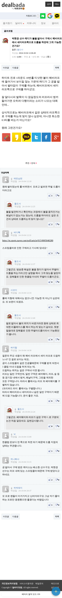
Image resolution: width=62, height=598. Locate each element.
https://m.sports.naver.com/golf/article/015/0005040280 (27, 235)
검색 (48, 3)
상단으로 (55, 582)
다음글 (15, 68)
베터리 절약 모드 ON (31, 589)
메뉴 (56, 3)
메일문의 (39, 578)
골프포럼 (8, 31)
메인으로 (55, 578)
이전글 (6, 68)
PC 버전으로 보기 (31, 595)
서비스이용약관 (26, 578)
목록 (57, 68)
